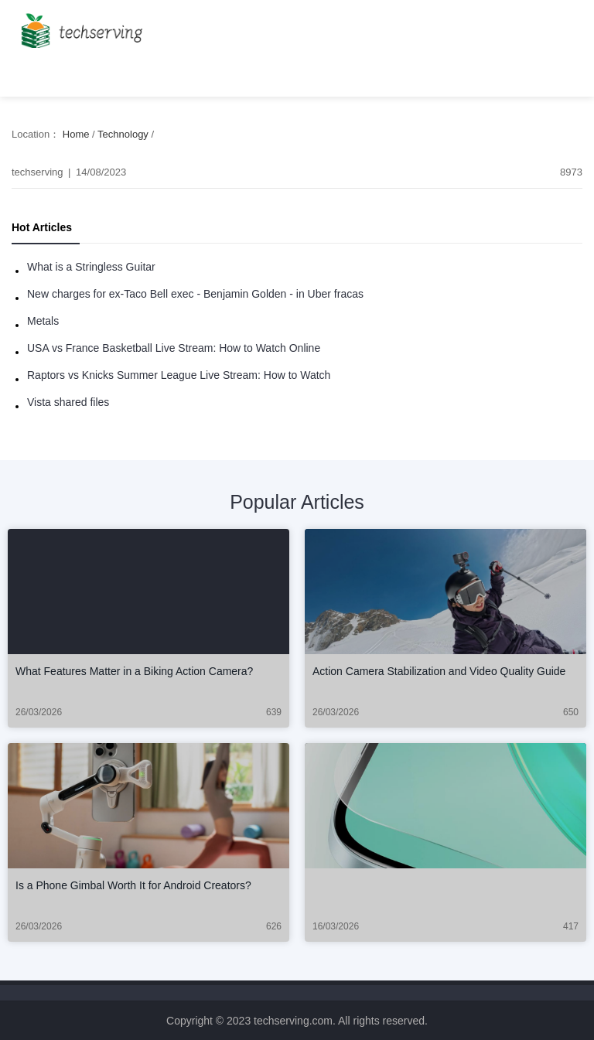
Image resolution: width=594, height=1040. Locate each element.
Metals (43, 321)
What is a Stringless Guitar (91, 267)
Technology (122, 134)
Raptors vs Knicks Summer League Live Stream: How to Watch (178, 375)
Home (76, 134)
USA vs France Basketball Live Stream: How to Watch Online (173, 348)
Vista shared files (68, 402)
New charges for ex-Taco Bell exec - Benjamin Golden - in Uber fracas (195, 294)
